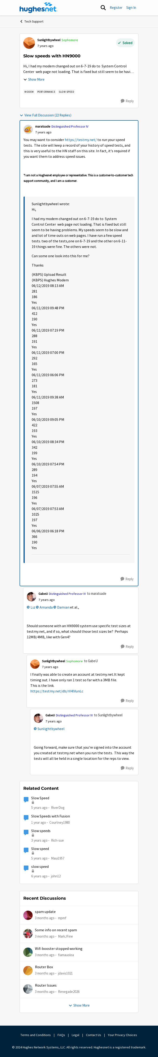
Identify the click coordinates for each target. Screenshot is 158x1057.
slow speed (40, 866)
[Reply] (127, 101)
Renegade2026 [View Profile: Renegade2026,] (68, 991)
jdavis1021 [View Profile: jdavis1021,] (65, 973)
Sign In (131, 7)
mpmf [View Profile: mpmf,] (62, 918)
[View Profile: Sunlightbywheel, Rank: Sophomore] (29, 43)
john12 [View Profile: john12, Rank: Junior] (56, 876)
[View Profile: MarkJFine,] (28, 933)
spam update (45, 911)
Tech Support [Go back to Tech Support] (31, 21)
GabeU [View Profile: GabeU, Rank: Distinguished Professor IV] (43, 594)
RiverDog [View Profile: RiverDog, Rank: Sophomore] (58, 807)
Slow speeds (41, 831)
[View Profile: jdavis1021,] (28, 970)
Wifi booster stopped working (58, 948)
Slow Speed (40, 798)
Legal (75, 1035)
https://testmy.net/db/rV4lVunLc (56, 691)
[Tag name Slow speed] (66, 91)
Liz (33, 607)
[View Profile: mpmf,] (28, 915)
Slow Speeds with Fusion (50, 816)
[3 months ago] (45, 918)
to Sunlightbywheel (108, 715)
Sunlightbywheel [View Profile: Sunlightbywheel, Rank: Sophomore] (48, 40)
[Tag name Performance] (46, 91)
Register (116, 7)
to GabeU (91, 661)
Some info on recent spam (56, 930)
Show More (34, 79)
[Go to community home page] (39, 7)
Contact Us (93, 1035)
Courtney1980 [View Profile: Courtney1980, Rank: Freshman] (59, 822)
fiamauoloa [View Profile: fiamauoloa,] (66, 955)
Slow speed (40, 848)
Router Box (44, 967)
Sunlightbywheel (51, 729)
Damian (63, 607)
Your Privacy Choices (123, 1035)
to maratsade (96, 593)
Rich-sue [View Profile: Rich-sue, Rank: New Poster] (57, 840)
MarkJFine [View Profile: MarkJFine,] (65, 936)
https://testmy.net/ (81, 140)
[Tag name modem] (29, 91)
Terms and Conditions (36, 1035)
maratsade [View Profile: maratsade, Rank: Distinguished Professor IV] (42, 126)
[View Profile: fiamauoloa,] (28, 952)
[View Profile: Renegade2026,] (28, 989)
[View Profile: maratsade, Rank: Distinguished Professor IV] (28, 129)
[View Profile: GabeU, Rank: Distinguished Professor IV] (31, 596)
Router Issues (46, 985)
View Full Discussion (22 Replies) (45, 115)
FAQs (61, 1035)
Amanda (46, 607)
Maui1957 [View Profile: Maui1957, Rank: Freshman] (57, 858)
